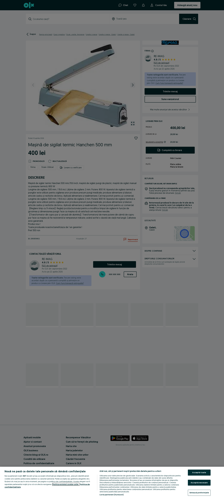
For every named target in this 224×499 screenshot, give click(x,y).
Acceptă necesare (199, 482)
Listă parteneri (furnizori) (112, 494)
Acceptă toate (199, 472)
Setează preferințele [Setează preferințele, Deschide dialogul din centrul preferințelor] (199, 492)
